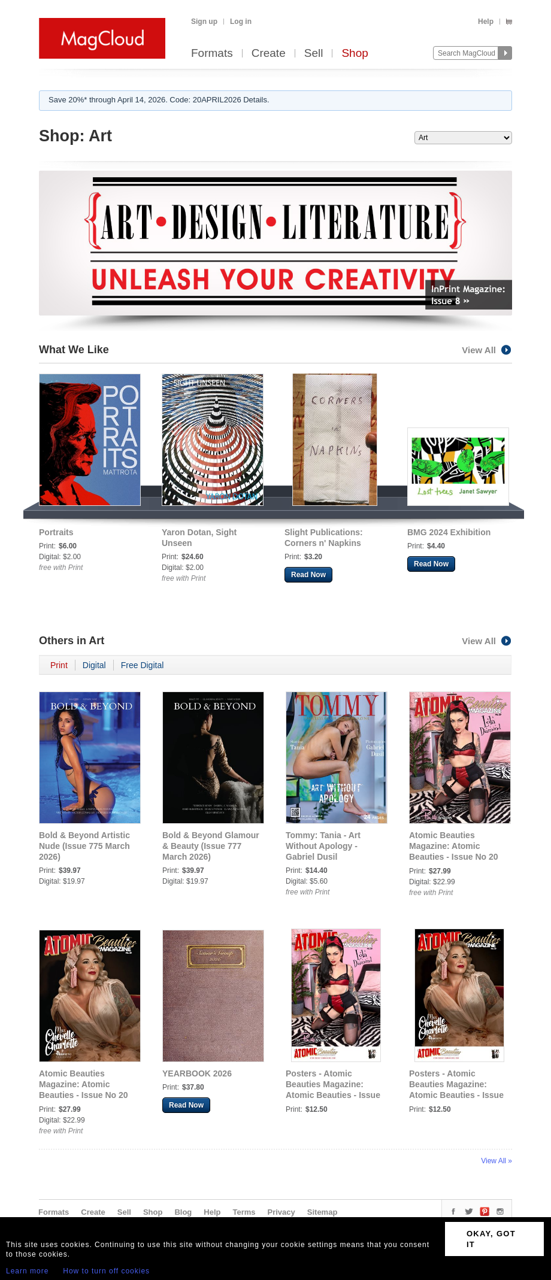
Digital (94, 665)
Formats (212, 53)
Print (59, 665)
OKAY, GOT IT (491, 1239)
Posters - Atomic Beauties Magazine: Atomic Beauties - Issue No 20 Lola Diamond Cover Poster (333, 1095)
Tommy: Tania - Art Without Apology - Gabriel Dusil (323, 846)
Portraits (56, 532)
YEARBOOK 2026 (197, 1073)
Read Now (308, 575)
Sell (313, 53)
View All (487, 350)
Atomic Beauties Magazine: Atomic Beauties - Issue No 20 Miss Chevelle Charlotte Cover (86, 1095)
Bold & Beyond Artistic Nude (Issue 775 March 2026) (84, 846)
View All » (496, 1161)
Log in (241, 21)
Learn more (27, 1271)
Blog (183, 1212)
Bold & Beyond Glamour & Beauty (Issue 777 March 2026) (210, 846)
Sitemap (322, 1212)
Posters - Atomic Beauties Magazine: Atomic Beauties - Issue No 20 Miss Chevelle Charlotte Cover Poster (456, 1095)
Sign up (204, 21)
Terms (243, 1212)
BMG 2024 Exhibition (449, 532)
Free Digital (142, 665)
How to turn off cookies (106, 1271)
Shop (354, 53)
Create (269, 53)
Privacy (281, 1212)
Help (486, 21)
